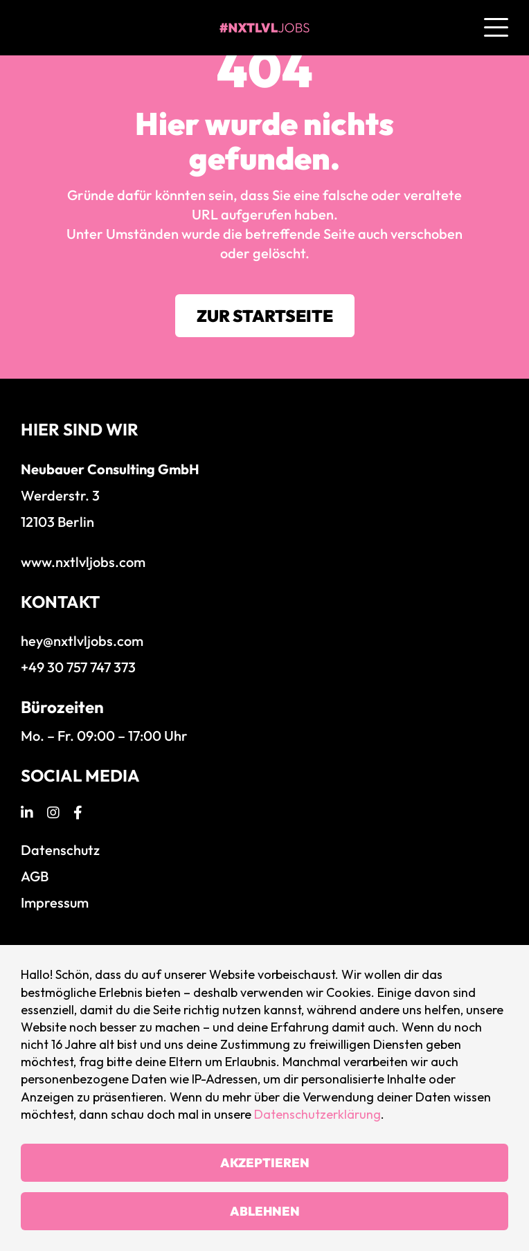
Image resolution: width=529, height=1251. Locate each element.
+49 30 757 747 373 (78, 667)
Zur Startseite (265, 315)
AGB (34, 876)
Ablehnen (265, 1211)
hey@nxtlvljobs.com (82, 640)
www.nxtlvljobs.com (83, 561)
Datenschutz (60, 849)
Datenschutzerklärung (317, 1114)
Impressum (55, 902)
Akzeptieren (265, 1163)
